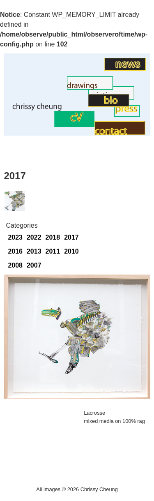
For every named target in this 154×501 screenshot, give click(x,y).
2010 (71, 251)
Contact (105, 115)
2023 (15, 237)
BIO (82, 104)
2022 (34, 237)
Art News (91, 68)
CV (49, 124)
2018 (53, 237)
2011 (53, 251)
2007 (34, 265)
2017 (71, 237)
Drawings (53, 87)
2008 (15, 265)
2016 (15, 251)
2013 (34, 251)
